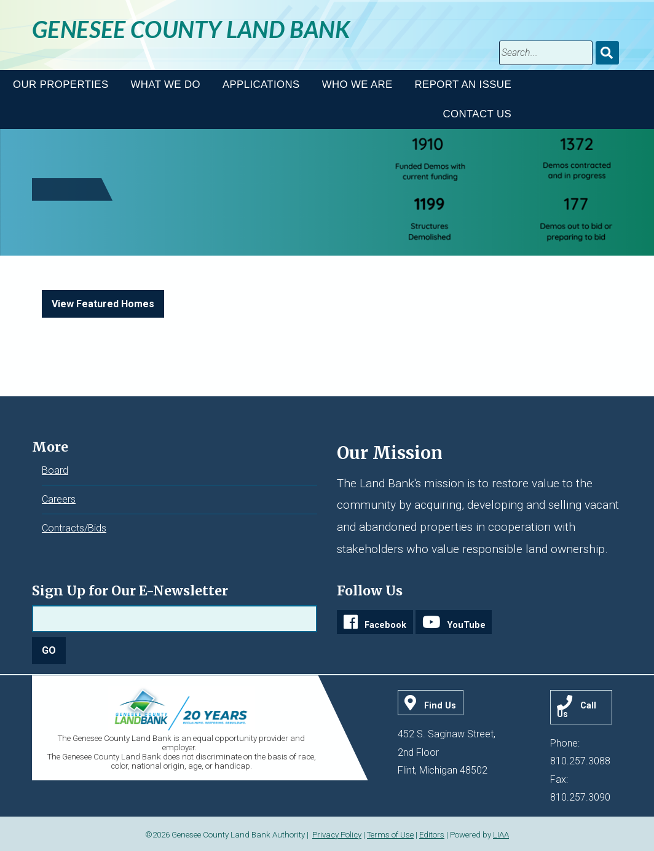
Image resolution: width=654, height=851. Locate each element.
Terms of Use (390, 834)
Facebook (385, 625)
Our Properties (60, 84)
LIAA (501, 834)
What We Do (165, 84)
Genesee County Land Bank (191, 29)
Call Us (576, 710)
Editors (431, 834)
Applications (261, 84)
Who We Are (357, 84)
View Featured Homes (103, 304)
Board (55, 470)
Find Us (440, 705)
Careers (59, 499)
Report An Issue (463, 84)
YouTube (466, 625)
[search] (546, 53)
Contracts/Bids (74, 528)
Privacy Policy (336, 834)
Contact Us (477, 114)
